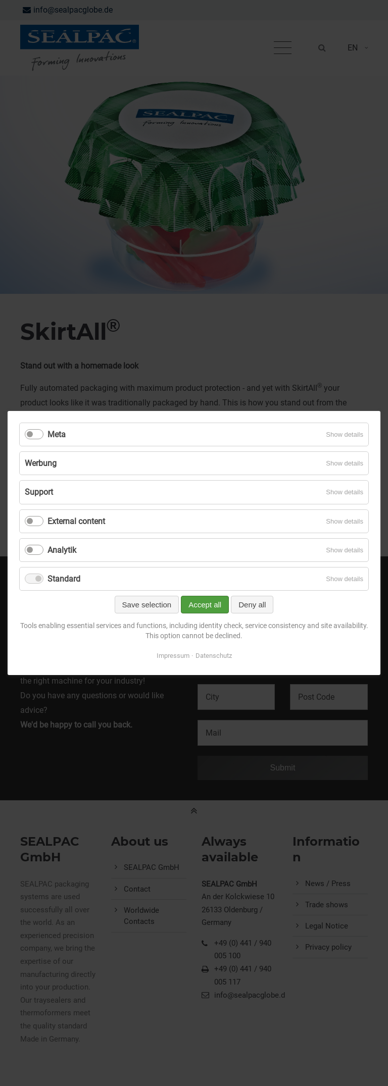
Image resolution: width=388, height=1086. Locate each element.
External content (76, 521)
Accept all (204, 604)
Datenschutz (214, 655)
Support (39, 492)
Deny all (252, 604)
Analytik (61, 550)
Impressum (173, 655)
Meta (56, 434)
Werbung (41, 463)
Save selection (147, 604)
